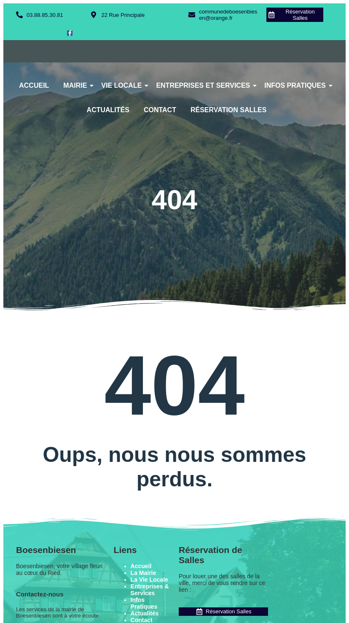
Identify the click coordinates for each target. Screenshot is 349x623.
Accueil (34, 85)
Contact (160, 109)
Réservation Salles (228, 109)
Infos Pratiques (296, 85)
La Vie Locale (149, 579)
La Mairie (143, 572)
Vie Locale (123, 85)
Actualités (108, 109)
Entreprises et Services (204, 85)
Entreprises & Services (150, 589)
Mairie (76, 85)
